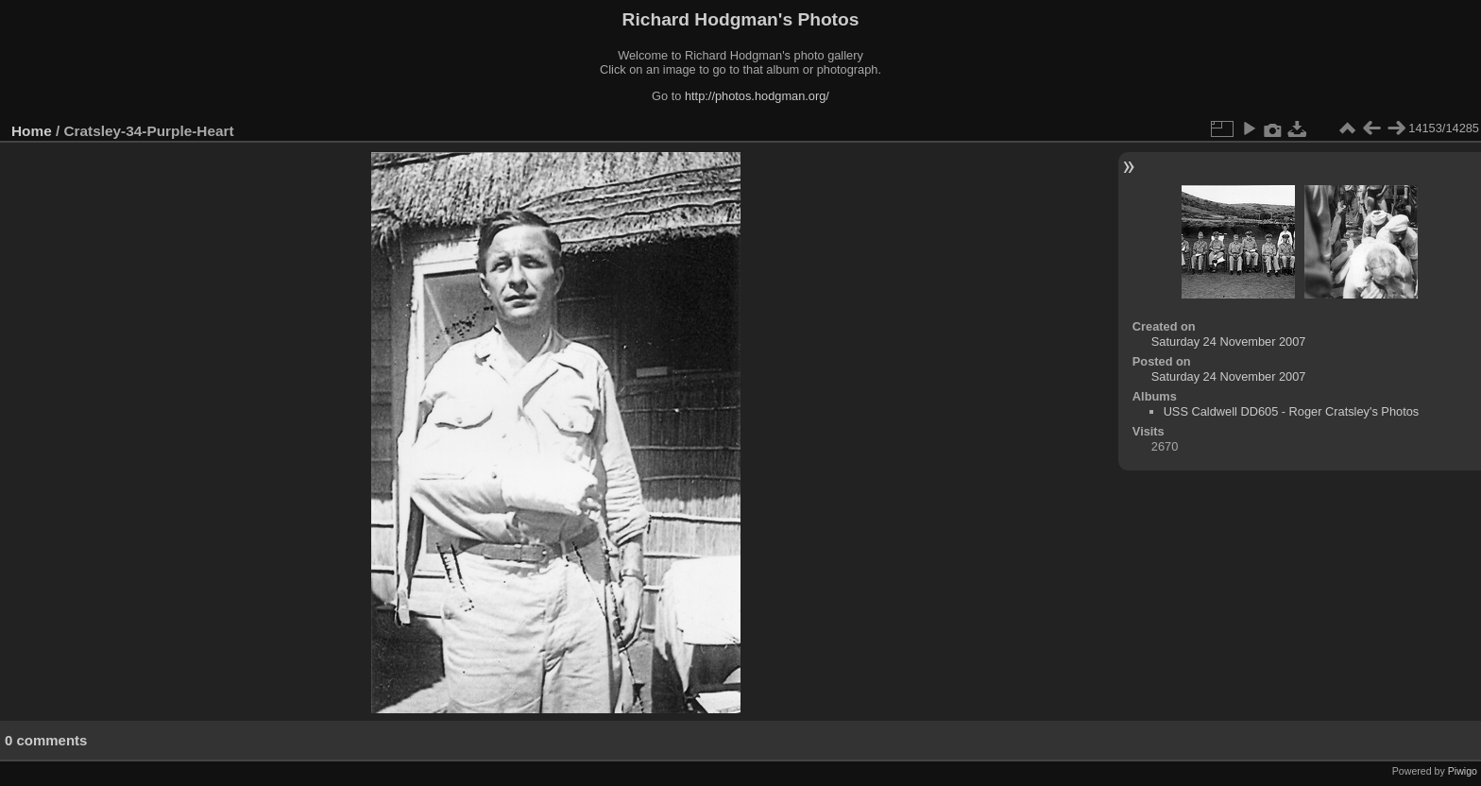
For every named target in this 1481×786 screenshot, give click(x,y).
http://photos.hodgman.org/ (757, 96)
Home (31, 131)
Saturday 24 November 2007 (1228, 341)
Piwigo (1462, 771)
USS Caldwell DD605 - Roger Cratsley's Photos (1292, 411)
